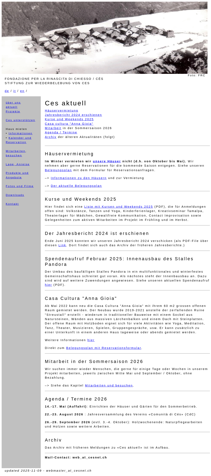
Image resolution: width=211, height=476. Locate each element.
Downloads (15, 195)
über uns (13, 102)
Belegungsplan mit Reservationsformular (103, 348)
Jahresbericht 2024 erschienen (73, 115)
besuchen (14, 155)
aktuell (11, 106)
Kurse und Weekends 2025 (69, 119)
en (22, 91)
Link (62, 245)
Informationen (21, 133)
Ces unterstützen (20, 120)
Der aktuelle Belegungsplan (76, 185)
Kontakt (12, 203)
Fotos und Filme (20, 186)
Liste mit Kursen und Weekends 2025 (118, 206)
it (14, 91)
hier (48, 284)
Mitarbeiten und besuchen (109, 385)
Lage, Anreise (18, 164)
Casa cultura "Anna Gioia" (69, 123)
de (7, 91)
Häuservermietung (61, 110)
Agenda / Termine (61, 132)
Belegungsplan (58, 170)
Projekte (13, 111)
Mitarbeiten (15, 151)
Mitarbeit (53, 128)
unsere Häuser (107, 161)
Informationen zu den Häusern (79, 178)
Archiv (51, 137)
